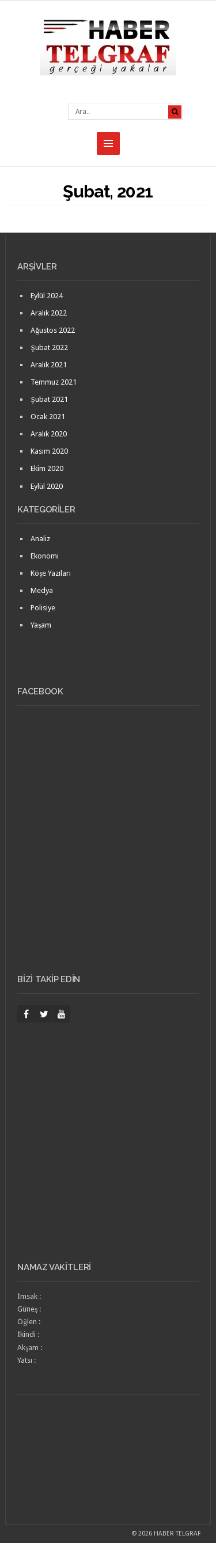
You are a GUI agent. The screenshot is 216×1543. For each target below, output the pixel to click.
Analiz (40, 538)
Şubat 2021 (49, 399)
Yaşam (41, 625)
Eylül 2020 (47, 486)
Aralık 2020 (49, 434)
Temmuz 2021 (54, 382)
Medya (42, 590)
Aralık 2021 (49, 364)
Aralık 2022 (49, 313)
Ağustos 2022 (53, 330)
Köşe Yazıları (51, 573)
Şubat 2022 (49, 347)
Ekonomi (45, 556)
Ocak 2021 (48, 416)
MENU (108, 143)
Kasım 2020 (49, 451)
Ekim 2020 (47, 468)
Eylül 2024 (47, 295)
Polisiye (43, 607)
